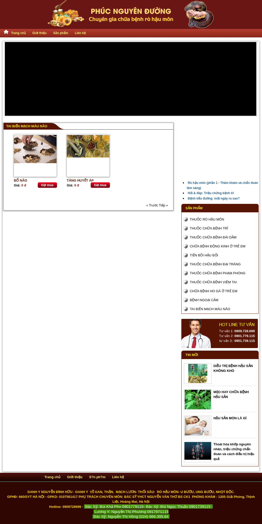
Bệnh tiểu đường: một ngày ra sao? (214, 198)
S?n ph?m (97, 477)
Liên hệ (80, 33)
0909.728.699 (244, 331)
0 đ (23, 185)
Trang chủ (18, 33)
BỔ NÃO (20, 180)
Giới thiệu (39, 33)
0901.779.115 (244, 336)
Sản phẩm (60, 33)
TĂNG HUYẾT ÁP (80, 180)
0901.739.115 (244, 341)
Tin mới (191, 355)
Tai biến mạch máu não (26, 126)
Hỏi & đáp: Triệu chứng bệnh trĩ (211, 193)
